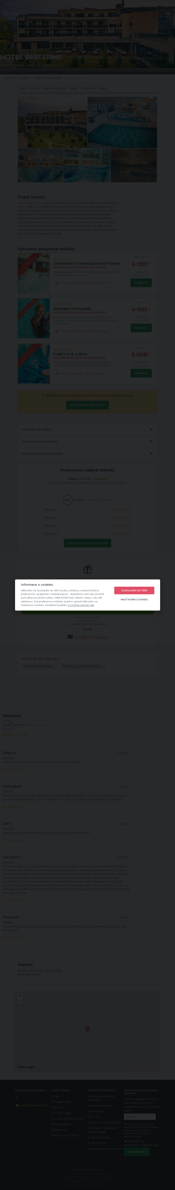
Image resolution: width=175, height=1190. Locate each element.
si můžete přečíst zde (81, 605)
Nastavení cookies (134, 599)
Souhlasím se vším (134, 590)
